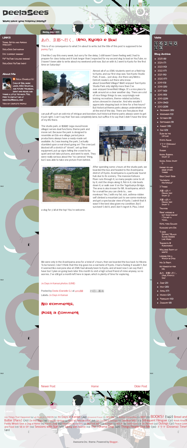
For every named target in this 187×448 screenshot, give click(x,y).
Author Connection (128, 417)
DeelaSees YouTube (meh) (14, 63)
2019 (160, 82)
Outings (163, 423)
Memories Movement (72, 424)
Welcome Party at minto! (168, 251)
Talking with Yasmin (75, 427)
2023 (160, 66)
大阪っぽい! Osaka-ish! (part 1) (166, 202)
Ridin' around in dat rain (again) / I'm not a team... (168, 216)
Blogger (114, 442)
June (162, 282)
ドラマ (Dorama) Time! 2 (168, 145)
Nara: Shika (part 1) (168, 162)
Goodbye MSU (129, 420)
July (162, 130)
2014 (160, 102)
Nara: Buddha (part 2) (166, 155)
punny (44, 49)
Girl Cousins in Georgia (107, 421)
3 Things (163, 186)
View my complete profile (14, 103)
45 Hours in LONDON (44, 417)
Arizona (110, 417)
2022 (160, 70)
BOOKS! (157, 417)
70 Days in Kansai (58, 295)
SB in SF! (24, 427)
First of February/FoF (79, 420)
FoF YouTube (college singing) (16, 58)
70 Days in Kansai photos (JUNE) (58, 283)
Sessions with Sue (46, 426)
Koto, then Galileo (168, 223)
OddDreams (132, 424)
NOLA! (119, 424)
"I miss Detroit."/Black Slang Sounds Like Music (168, 235)
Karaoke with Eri (168, 227)
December (165, 110)
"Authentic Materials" (166, 181)
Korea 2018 (51, 424)
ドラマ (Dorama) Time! (172, 426)
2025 (160, 58)
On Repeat (147, 424)
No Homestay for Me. (168, 267)
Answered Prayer (95, 417)
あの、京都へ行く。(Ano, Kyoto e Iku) (169, 275)
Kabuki (163, 150)
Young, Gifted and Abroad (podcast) (14, 43)
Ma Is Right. (166, 262)
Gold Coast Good (167, 176)
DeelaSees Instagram (13, 49)
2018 (160, 86)
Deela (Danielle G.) (25, 79)
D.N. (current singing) (12, 54)
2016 (160, 94)
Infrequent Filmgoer (154, 420)
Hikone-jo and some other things (166, 170)
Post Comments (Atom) (101, 397)
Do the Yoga (36, 420)
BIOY (143, 417)
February (165, 298)
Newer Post (48, 386)
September (165, 122)
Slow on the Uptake (165, 134)
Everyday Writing (56, 421)
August (163, 126)
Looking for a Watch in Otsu (167, 257)
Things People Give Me (135, 426)
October (164, 118)
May (162, 286)
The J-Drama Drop (102, 426)
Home (95, 386)
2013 (160, 106)
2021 (160, 74)
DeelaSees (25, 13)
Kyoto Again (165, 140)
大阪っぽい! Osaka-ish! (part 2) (166, 193)
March (163, 294)
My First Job (93, 424)
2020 (160, 78)
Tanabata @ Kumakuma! (166, 244)
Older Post (140, 386)
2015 (160, 98)
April (163, 291)
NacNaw (109, 424)
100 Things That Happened (17, 417)
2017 (160, 90)
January (164, 302)
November (165, 114)
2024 (160, 62)
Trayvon (164, 208)
